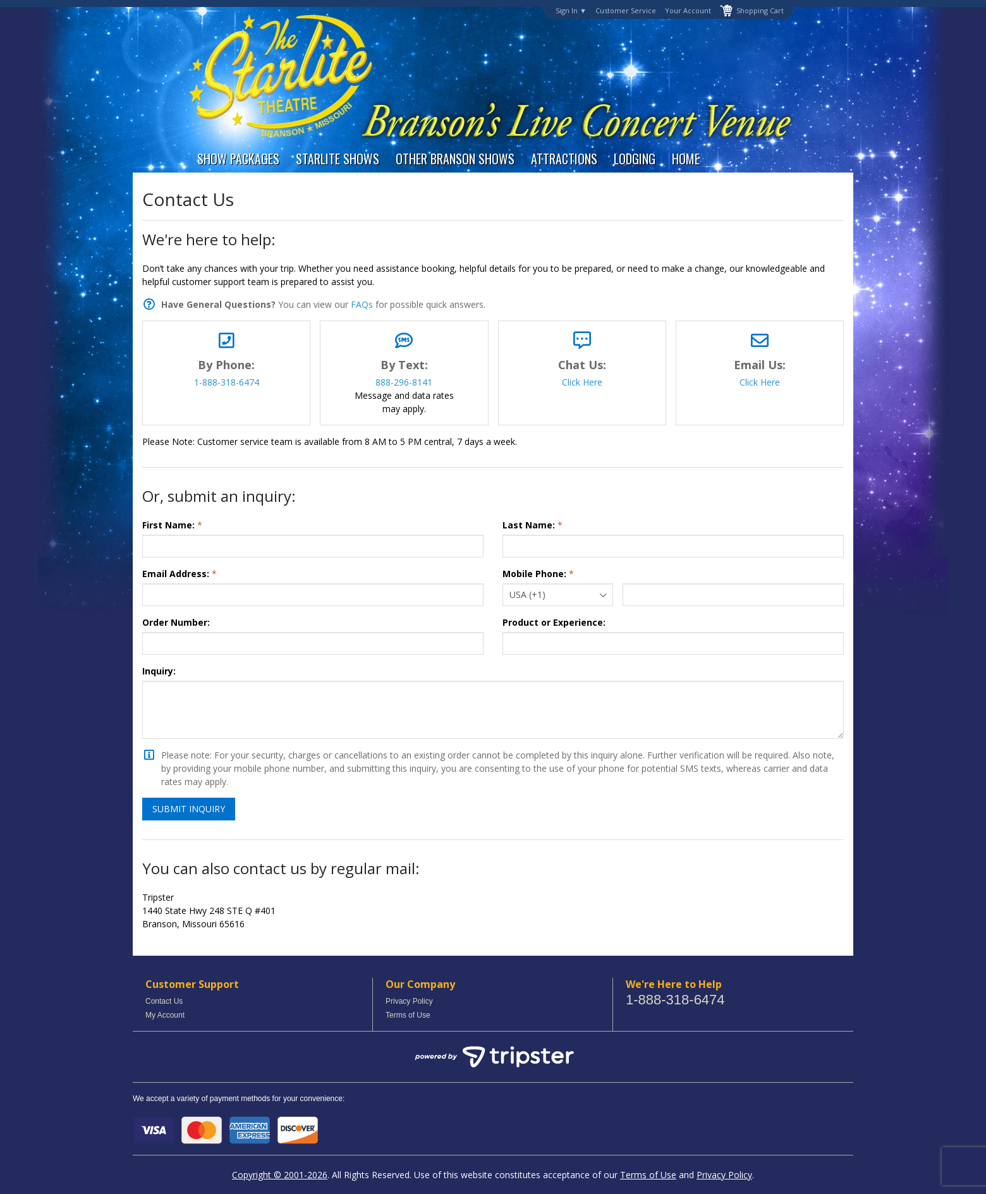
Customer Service (625, 10)
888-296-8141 (403, 382)
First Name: (168, 525)
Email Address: (175, 574)
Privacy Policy (409, 1001)
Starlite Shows (337, 158)
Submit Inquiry (188, 809)
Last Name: (528, 525)
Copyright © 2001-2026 (279, 1175)
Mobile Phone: (534, 574)
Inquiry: (159, 671)
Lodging (634, 158)
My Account (165, 1015)
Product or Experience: (554, 622)
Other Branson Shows (455, 158)
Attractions (564, 158)
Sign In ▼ (571, 10)
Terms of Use (408, 1015)
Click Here (582, 382)
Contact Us (164, 1001)
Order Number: (176, 622)
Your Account (688, 10)
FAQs (362, 304)
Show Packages (238, 158)
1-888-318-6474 (226, 382)
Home (686, 158)
